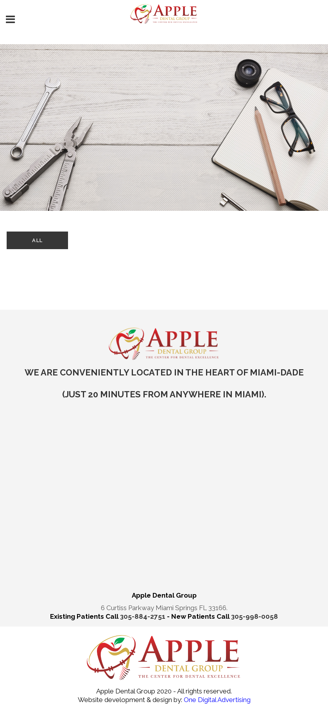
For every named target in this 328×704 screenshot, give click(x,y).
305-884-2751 (143, 616)
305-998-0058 (254, 616)
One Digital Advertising (216, 700)
